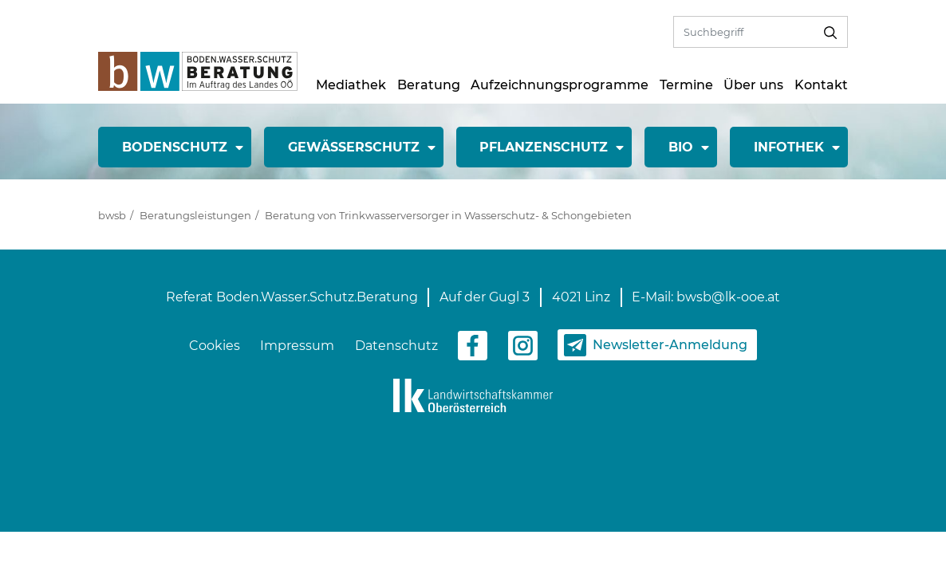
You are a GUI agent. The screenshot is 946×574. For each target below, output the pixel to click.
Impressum (297, 345)
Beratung (428, 84)
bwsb (112, 215)
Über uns (753, 84)
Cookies (214, 345)
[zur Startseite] (198, 70)
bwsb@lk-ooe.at (728, 297)
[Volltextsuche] (744, 31)
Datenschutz (396, 345)
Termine (686, 84)
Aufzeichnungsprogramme (559, 84)
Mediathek (351, 84)
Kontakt (821, 84)
